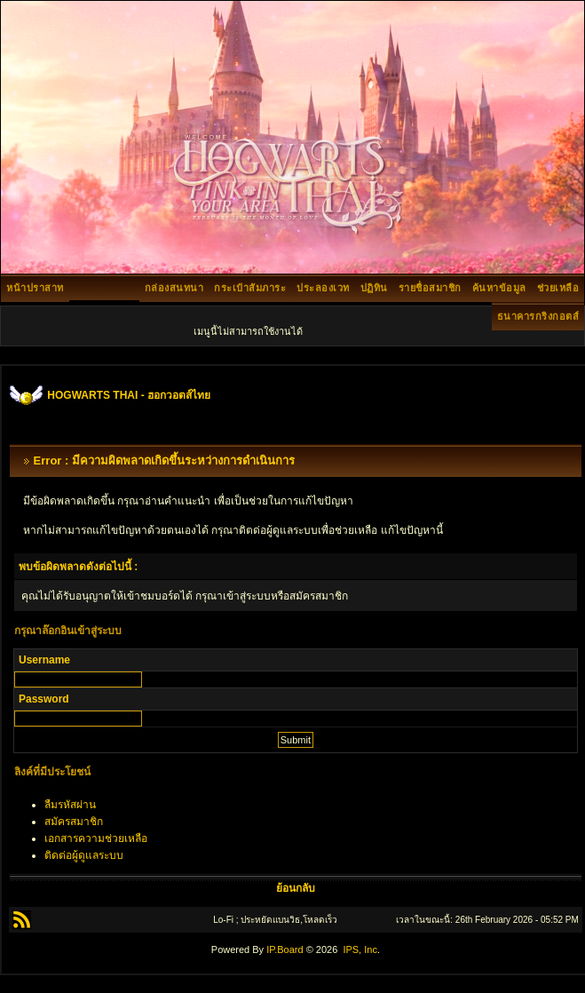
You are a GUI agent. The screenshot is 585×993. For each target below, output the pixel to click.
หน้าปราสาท (35, 287)
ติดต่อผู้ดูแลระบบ (83, 855)
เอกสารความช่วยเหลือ (95, 838)
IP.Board (284, 949)
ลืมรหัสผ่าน (70, 804)
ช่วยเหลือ (558, 287)
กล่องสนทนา (174, 287)
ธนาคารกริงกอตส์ (538, 316)
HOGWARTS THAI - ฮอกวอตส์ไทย (128, 395)
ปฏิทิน (374, 287)
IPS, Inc (360, 949)
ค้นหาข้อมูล (499, 287)
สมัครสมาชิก (73, 821)
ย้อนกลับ (295, 888)
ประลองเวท (323, 287)
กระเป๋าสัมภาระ (250, 287)
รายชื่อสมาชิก (430, 287)
